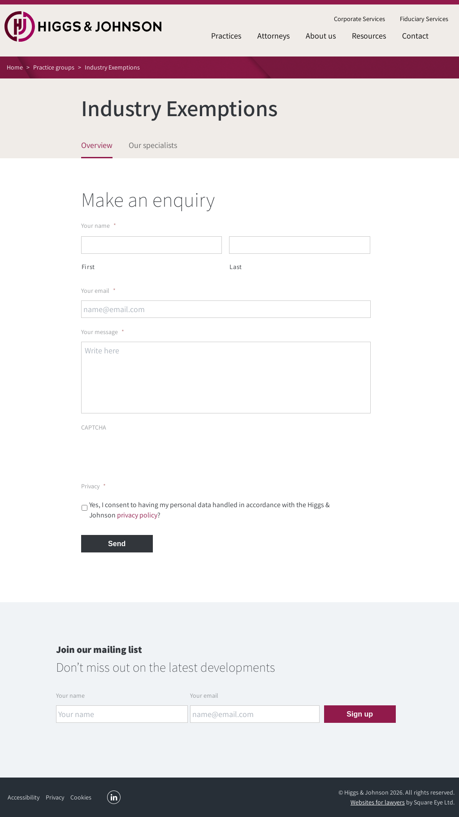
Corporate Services (359, 18)
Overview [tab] (97, 145)
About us (321, 35)
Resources (369, 35)
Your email (98, 291)
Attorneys (273, 35)
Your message (102, 332)
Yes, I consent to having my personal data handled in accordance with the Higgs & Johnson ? (209, 510)
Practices (226, 35)
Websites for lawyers (378, 802)
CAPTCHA (93, 427)
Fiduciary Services (424, 18)
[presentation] (149, 454)
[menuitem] (359, 19)
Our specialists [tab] (153, 145)
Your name (98, 226)
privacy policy (137, 515)
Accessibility (23, 797)
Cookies (80, 797)
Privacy (93, 486)
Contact (415, 35)
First (88, 266)
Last (236, 266)
